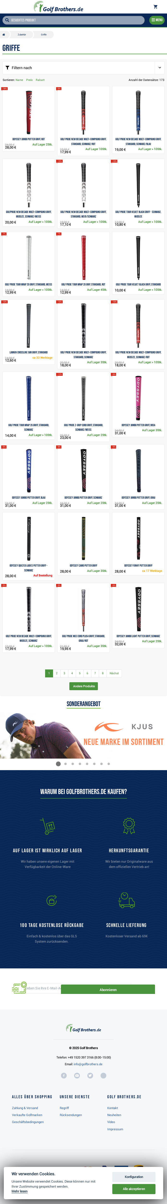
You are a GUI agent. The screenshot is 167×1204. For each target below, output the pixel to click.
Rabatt (40, 80)
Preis (29, 80)
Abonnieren (138, 988)
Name (19, 80)
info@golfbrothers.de (88, 1064)
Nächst (114, 673)
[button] (58, 763)
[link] (52, 920)
